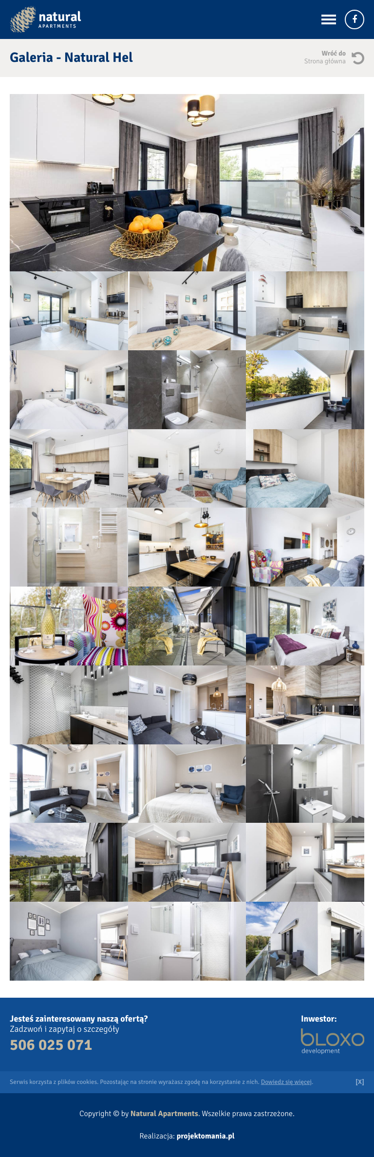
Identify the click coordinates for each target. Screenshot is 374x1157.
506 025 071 (51, 1045)
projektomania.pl (206, 1136)
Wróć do (315, 58)
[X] (359, 1082)
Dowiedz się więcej (286, 1082)
